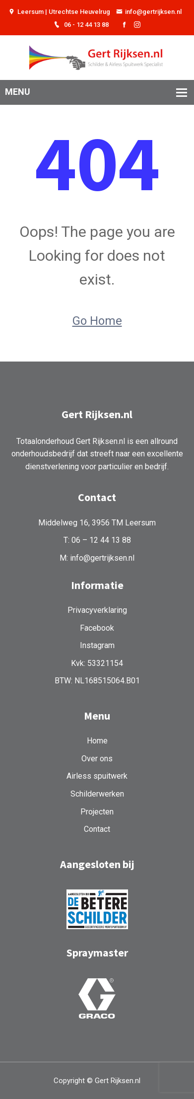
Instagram (97, 645)
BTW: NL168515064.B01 (97, 680)
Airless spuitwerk (97, 776)
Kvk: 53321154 (97, 663)
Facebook (97, 628)
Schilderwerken (97, 794)
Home (97, 740)
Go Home (97, 321)
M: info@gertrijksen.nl (97, 558)
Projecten (97, 811)
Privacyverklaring (97, 610)
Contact (97, 829)
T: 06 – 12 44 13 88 (97, 540)
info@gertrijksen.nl (149, 11)
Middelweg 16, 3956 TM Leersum (97, 522)
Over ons (97, 758)
